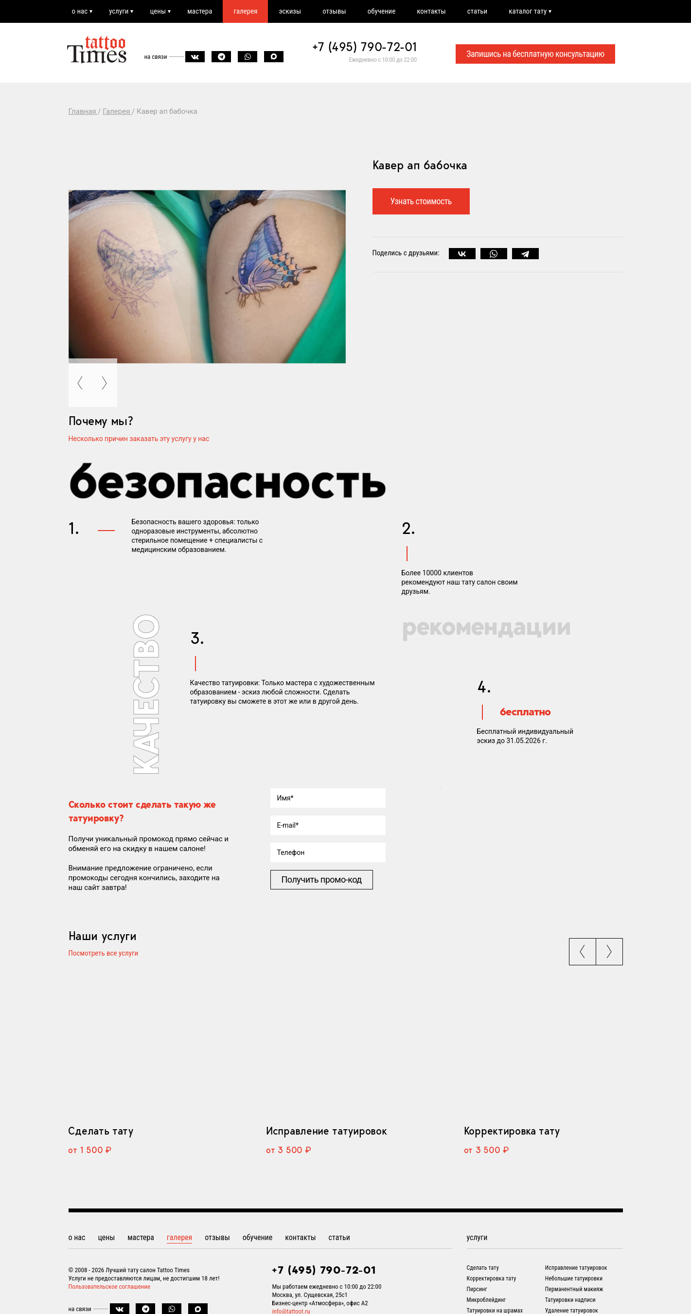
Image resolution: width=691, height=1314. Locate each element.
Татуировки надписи (570, 1299)
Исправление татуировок (326, 1130)
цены (158, 11)
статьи (477, 11)
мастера (199, 11)
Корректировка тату (512, 1130)
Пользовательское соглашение (110, 1286)
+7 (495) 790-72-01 (364, 46)
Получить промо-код (322, 879)
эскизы (290, 11)
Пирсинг (477, 1289)
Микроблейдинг (486, 1299)
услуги (118, 11)
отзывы (334, 11)
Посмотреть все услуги (104, 954)
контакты (431, 11)
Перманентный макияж (574, 1289)
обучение (382, 11)
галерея (245, 11)
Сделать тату (100, 1130)
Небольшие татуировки (573, 1278)
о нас (80, 11)
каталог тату (528, 11)
